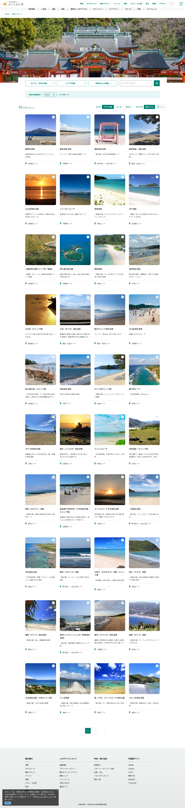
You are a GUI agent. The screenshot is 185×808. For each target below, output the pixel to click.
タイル (149, 107)
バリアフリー (114, 9)
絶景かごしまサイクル (79, 9)
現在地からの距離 (102, 83)
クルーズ (128, 9)
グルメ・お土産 (31, 783)
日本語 (130, 765)
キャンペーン (98, 9)
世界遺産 (31, 9)
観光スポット (17, 14)
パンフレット (152, 9)
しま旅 (43, 9)
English (131, 768)
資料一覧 (97, 779)
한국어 (130, 772)
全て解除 (64, 94)
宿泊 (27, 786)
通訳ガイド (64, 786)
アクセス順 (108, 107)
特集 (27, 765)
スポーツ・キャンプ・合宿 (104, 768)
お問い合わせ (64, 783)
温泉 (53, 9)
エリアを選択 (70, 83)
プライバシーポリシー (68, 768)
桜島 (63, 9)
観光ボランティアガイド (69, 772)
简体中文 (131, 779)
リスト (161, 107)
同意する (8, 803)
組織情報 (63, 765)
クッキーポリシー (44, 797)
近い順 (118, 107)
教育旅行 (97, 765)
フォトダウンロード (101, 776)
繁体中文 (131, 776)
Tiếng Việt (132, 783)
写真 (139, 9)
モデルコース (30, 768)
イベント (28, 776)
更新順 (128, 107)
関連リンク (64, 776)
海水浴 (50, 94)
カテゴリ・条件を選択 (39, 83)
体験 (27, 779)
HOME (7, 14)
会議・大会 (98, 772)
